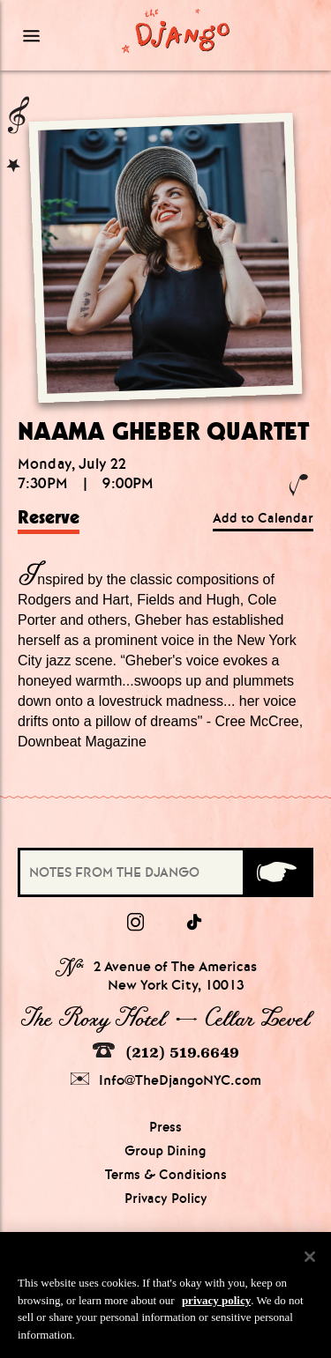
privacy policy (216, 1305)
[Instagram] (135, 923)
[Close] (309, 1262)
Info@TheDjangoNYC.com (166, 1080)
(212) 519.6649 (166, 1052)
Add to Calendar (263, 518)
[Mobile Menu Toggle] (55, 35)
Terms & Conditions (166, 1175)
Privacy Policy (165, 1198)
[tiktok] (195, 923)
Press (165, 1127)
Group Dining (165, 1151)
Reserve (48, 517)
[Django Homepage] (176, 30)
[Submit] (277, 872)
